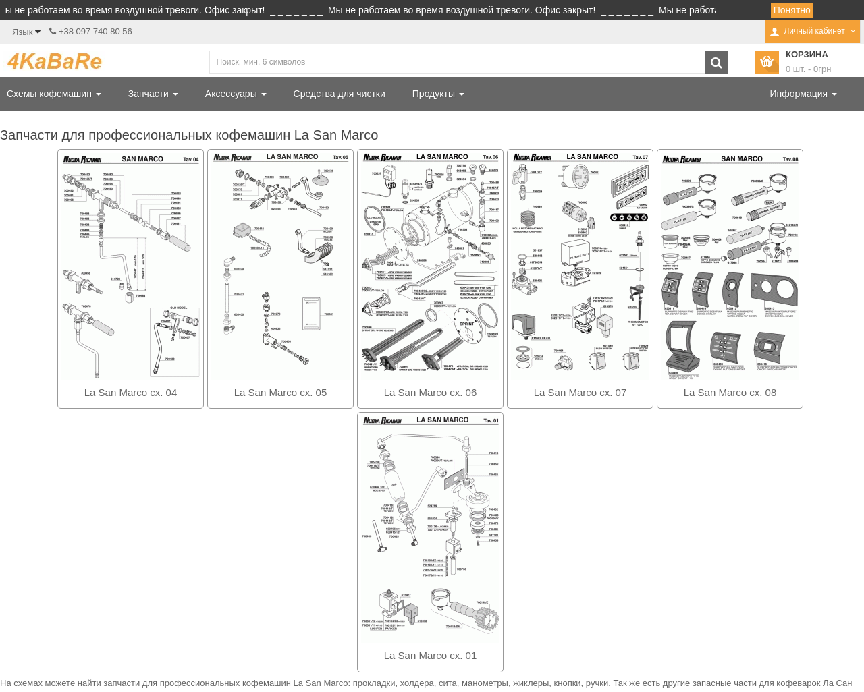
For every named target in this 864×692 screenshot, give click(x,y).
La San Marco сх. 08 (730, 392)
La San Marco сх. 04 (131, 392)
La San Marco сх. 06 (430, 392)
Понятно (792, 10)
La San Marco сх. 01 (430, 655)
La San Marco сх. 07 (580, 392)
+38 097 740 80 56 (95, 31)
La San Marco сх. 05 (280, 392)
